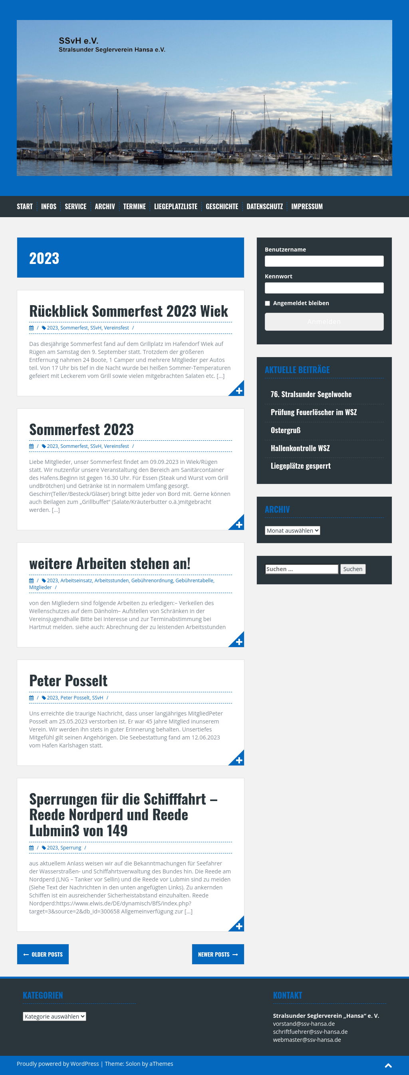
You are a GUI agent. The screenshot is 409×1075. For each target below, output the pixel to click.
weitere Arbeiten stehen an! (110, 562)
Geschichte (222, 206)
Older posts (46, 954)
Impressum (307, 206)
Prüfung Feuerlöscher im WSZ (314, 412)
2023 (52, 327)
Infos (48, 206)
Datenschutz (265, 206)
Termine (134, 206)
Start (25, 206)
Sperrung (70, 847)
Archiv (105, 206)
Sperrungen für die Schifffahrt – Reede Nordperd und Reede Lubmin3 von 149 (123, 813)
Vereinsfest (116, 327)
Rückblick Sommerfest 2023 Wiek (128, 310)
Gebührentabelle (194, 580)
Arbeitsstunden (112, 580)
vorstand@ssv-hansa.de (304, 1023)
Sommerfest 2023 (81, 428)
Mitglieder (40, 587)
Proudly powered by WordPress (58, 1063)
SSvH (95, 327)
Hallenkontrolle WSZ (300, 448)
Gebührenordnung (152, 580)
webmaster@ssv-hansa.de (307, 1039)
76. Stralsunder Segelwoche (311, 394)
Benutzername (285, 249)
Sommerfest (73, 327)
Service (75, 206)
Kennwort (278, 276)
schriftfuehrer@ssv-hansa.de (310, 1031)
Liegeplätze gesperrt (301, 465)
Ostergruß (285, 430)
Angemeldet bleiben (301, 303)
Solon (133, 1063)
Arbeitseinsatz (76, 580)
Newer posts (214, 954)
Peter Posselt (68, 679)
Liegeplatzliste (175, 206)
